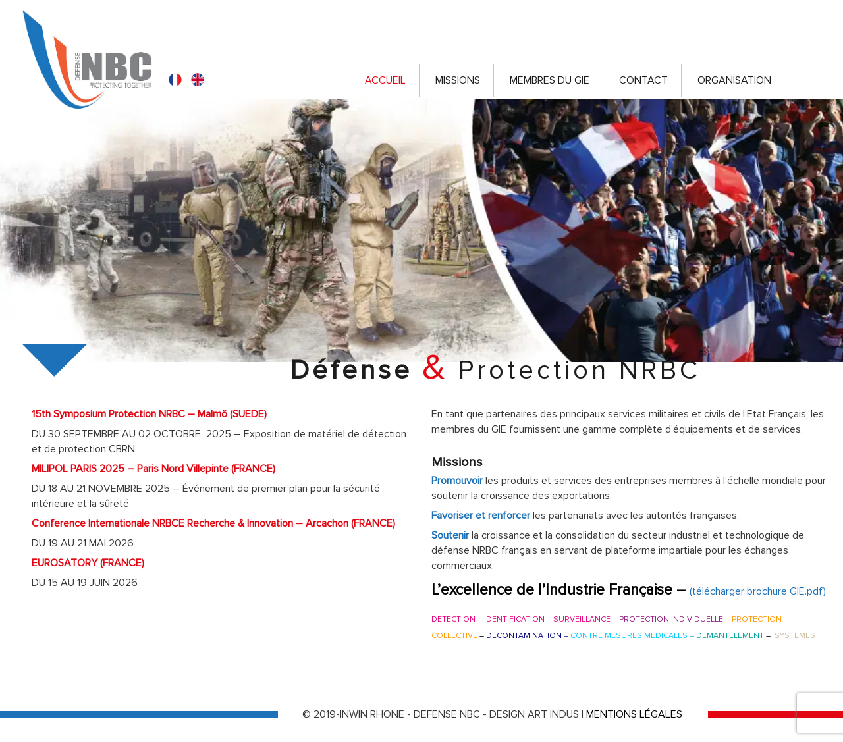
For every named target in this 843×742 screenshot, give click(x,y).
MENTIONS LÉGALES (634, 714)
